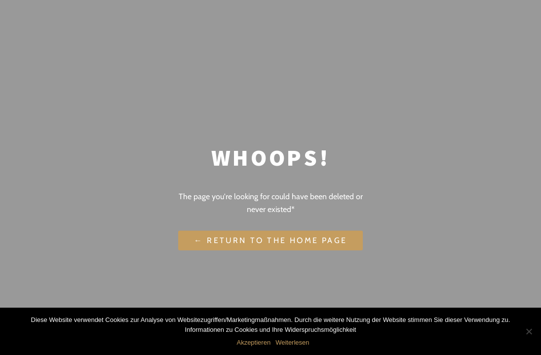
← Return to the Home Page (270, 240)
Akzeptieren (253, 342)
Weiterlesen (292, 342)
